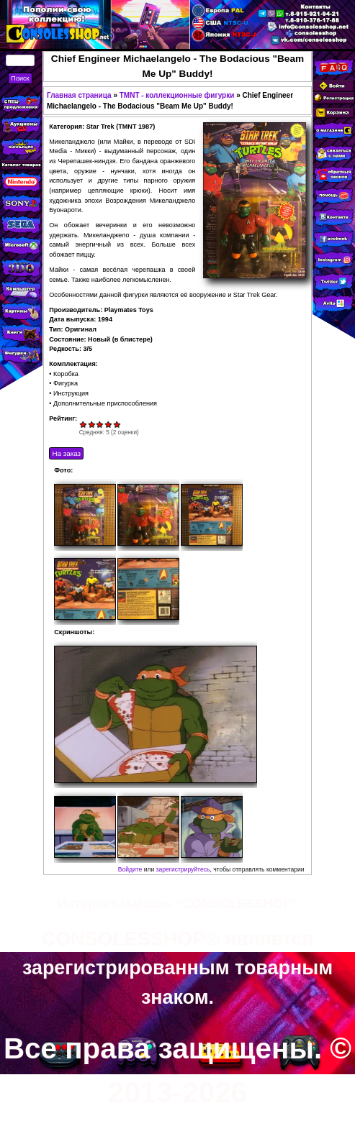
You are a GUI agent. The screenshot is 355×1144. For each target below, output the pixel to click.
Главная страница (79, 95)
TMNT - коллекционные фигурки (177, 95)
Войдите (130, 869)
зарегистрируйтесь (183, 869)
